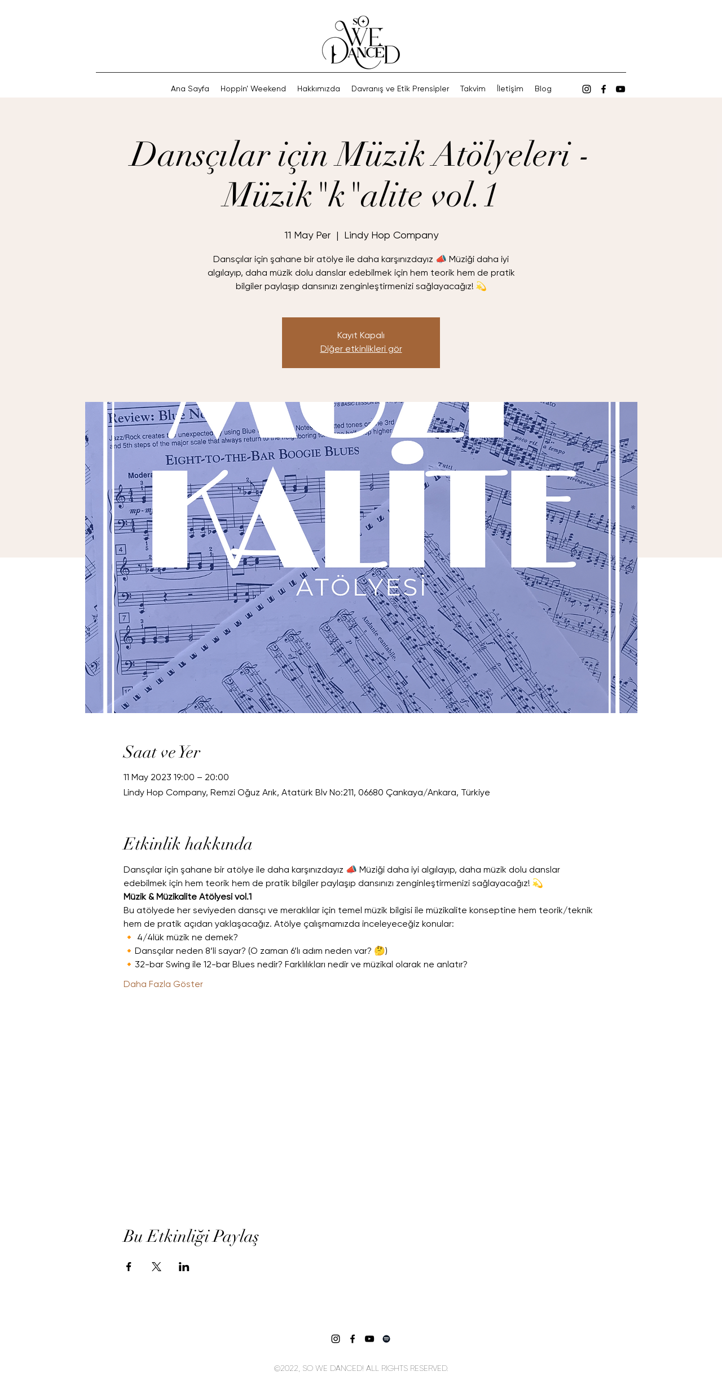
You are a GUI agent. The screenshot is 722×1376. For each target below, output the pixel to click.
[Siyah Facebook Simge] (603, 89)
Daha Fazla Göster (163, 984)
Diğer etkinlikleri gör (361, 349)
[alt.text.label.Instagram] (586, 89)
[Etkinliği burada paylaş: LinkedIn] (184, 1266)
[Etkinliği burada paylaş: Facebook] (129, 1266)
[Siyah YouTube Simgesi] (620, 89)
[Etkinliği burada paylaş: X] (156, 1266)
